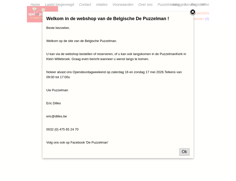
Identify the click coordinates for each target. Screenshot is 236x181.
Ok (184, 152)
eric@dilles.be (56, 116)
